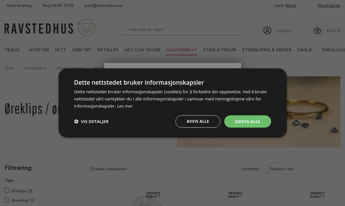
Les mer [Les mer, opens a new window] (125, 105)
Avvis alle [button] (196, 121)
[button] (91, 121)
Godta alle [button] (247, 121)
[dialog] (172, 103)
